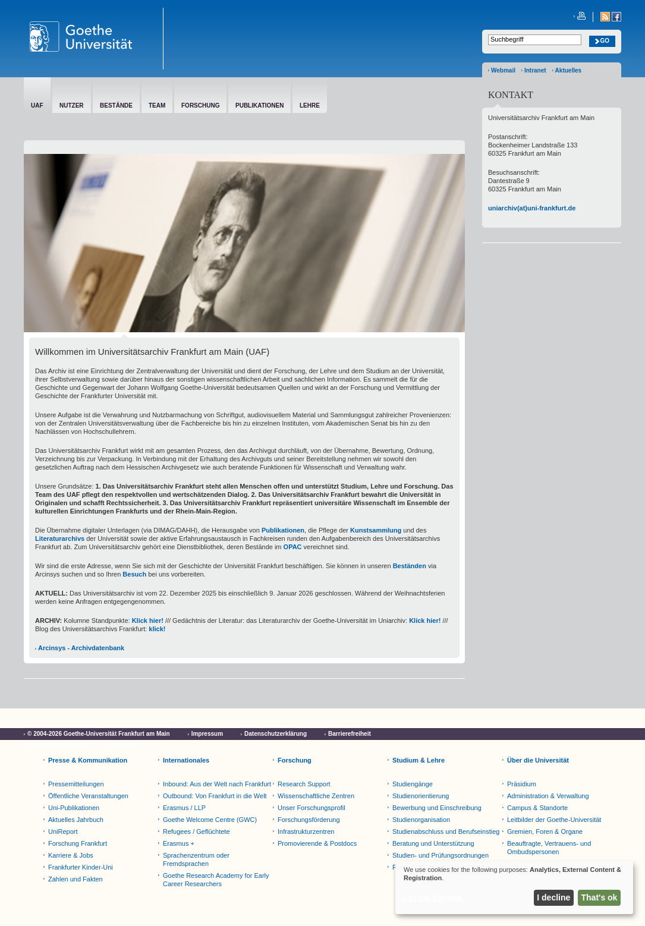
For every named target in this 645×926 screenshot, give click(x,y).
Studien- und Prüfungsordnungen (440, 855)
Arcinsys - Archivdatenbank (81, 647)
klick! (157, 628)
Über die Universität (538, 760)
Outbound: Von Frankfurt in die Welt (215, 795)
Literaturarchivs (59, 538)
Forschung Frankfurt (77, 843)
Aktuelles (568, 70)
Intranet (535, 70)
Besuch (134, 574)
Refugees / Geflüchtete (196, 831)
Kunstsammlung (375, 530)
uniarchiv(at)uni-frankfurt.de (531, 208)
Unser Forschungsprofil (311, 807)
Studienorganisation (421, 819)
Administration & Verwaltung (548, 795)
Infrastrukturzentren (306, 831)
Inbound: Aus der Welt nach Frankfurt (217, 784)
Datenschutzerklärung (275, 733)
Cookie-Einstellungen (57, 744)
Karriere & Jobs (70, 855)
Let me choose (433, 897)
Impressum (207, 733)
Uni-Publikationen (73, 807)
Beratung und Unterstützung (433, 843)
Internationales (186, 760)
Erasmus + (178, 843)
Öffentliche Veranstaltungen (88, 795)
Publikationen (283, 530)
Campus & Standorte (537, 807)
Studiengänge (412, 784)
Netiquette (124, 744)
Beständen (409, 565)
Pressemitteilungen (76, 784)
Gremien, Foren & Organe (545, 831)
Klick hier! (146, 620)
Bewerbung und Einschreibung (437, 807)
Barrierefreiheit (349, 733)
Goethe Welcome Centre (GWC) (210, 819)
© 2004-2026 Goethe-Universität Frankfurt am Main (98, 733)
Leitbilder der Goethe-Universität (554, 819)
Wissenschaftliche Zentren (316, 795)
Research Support (304, 784)
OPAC (293, 546)
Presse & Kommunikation (87, 760)
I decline (553, 897)
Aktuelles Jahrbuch (75, 819)
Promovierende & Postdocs (317, 843)
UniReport (63, 831)
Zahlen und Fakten (75, 879)
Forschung (295, 760)
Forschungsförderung (309, 819)
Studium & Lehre (418, 760)
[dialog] (514, 887)
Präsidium (521, 784)
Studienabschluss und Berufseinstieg (445, 831)
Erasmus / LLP (184, 807)
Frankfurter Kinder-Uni (80, 867)
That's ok (599, 897)
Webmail (503, 70)
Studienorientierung (420, 795)
